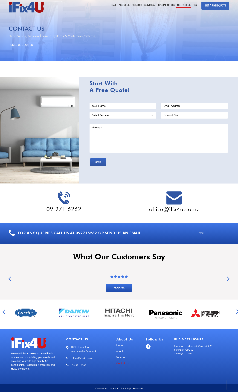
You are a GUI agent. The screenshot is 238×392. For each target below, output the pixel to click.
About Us (124, 5)
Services (150, 5)
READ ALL (119, 287)
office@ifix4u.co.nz (174, 209)
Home (113, 5)
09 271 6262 (63, 208)
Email (200, 233)
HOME (12, 44)
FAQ (195, 5)
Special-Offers (166, 5)
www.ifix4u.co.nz (106, 388)
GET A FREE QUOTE (215, 5)
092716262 (86, 233)
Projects (137, 5)
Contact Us (183, 5)
